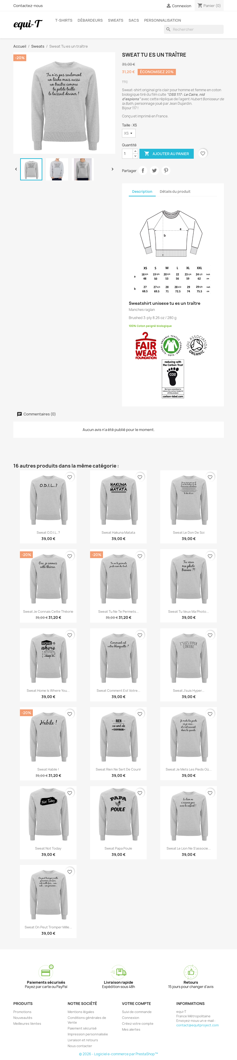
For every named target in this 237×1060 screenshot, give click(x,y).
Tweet (154, 170)
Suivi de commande (137, 1012)
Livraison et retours (83, 1040)
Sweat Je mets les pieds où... (189, 769)
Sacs (134, 20)
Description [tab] (142, 191)
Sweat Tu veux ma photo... (188, 611)
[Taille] (129, 133)
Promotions (22, 1012)
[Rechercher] (194, 29)
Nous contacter (80, 1046)
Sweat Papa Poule (118, 848)
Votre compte (136, 1003)
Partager (142, 170)
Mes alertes (131, 1029)
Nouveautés (22, 1018)
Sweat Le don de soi (188, 532)
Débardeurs (90, 20)
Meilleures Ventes (27, 1023)
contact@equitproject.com (197, 1025)
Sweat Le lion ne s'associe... (189, 848)
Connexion (130, 1018)
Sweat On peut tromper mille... (48, 927)
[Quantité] (127, 154)
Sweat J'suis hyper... (188, 690)
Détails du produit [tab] (175, 191)
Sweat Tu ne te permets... (118, 611)
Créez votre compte (137, 1023)
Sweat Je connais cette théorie (48, 611)
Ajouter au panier (166, 154)
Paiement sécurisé (82, 1028)
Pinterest (165, 170)
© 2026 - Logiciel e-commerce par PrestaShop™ (118, 1054)
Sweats (115, 20)
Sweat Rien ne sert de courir (118, 769)
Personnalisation (162, 20)
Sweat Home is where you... (48, 690)
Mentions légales (81, 1012)
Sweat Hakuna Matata (118, 532)
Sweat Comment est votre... (118, 690)
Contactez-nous (28, 5)
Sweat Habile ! (48, 769)
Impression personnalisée (88, 1034)
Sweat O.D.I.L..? (48, 532)
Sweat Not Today (48, 848)
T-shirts (63, 20)
